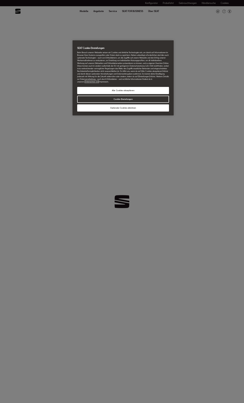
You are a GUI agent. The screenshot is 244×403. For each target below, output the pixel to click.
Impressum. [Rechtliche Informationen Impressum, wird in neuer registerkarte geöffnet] (104, 82)
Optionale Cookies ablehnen (123, 108)
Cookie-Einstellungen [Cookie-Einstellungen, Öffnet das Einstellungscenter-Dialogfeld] (123, 99)
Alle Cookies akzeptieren (123, 90)
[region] (123, 77)
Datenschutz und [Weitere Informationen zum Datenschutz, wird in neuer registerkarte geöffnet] (92, 82)
